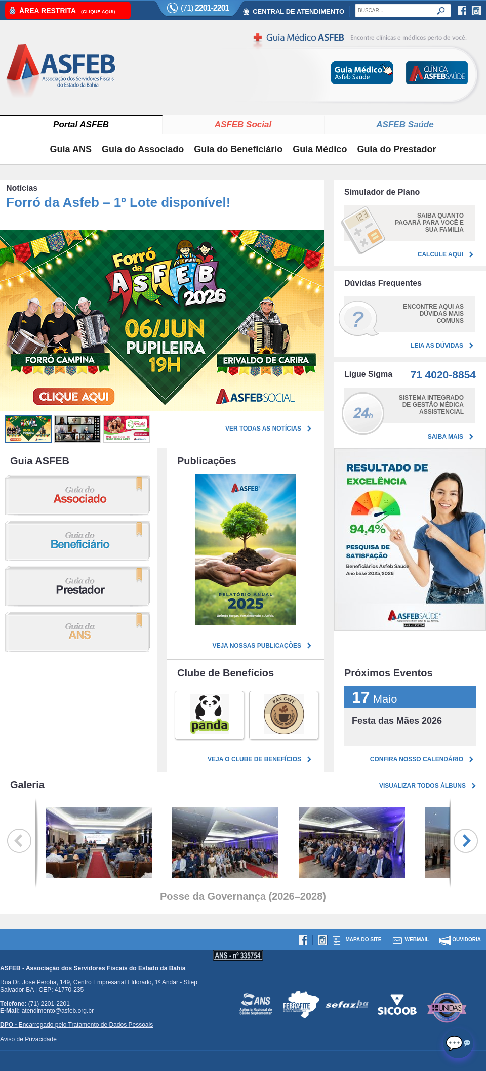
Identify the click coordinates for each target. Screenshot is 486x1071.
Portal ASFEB (81, 125)
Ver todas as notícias (263, 428)
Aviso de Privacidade (28, 1039)
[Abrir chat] (458, 1043)
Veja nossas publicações (256, 645)
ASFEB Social (243, 125)
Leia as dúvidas (437, 345)
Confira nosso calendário (416, 759)
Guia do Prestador (396, 149)
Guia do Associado (143, 149)
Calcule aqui (440, 254)
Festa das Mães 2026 (397, 721)
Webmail (417, 940)
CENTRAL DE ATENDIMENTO (298, 11)
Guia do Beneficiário (238, 149)
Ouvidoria (466, 940)
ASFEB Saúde (404, 125)
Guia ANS (71, 149)
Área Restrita (67, 11)
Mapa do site (363, 940)
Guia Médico (320, 149)
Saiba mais (445, 436)
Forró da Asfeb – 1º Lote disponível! (118, 202)
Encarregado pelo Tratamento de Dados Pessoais (76, 1025)
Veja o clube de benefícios (254, 759)
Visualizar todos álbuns (422, 785)
